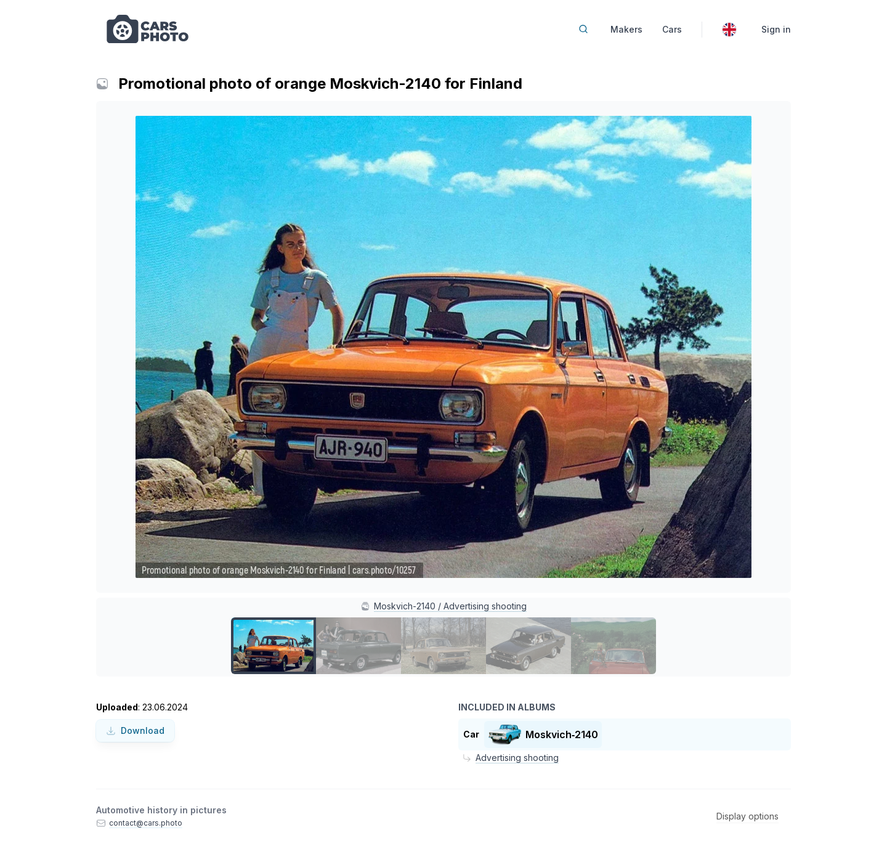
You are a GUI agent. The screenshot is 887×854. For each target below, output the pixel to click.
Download (135, 730)
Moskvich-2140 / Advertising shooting (450, 606)
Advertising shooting (517, 757)
